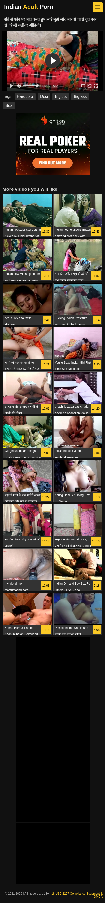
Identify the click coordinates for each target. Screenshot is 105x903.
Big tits (61, 96)
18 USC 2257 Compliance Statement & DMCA (77, 895)
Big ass (80, 96)
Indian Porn (28, 6)
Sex (8, 105)
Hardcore (25, 96)
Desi (44, 96)
